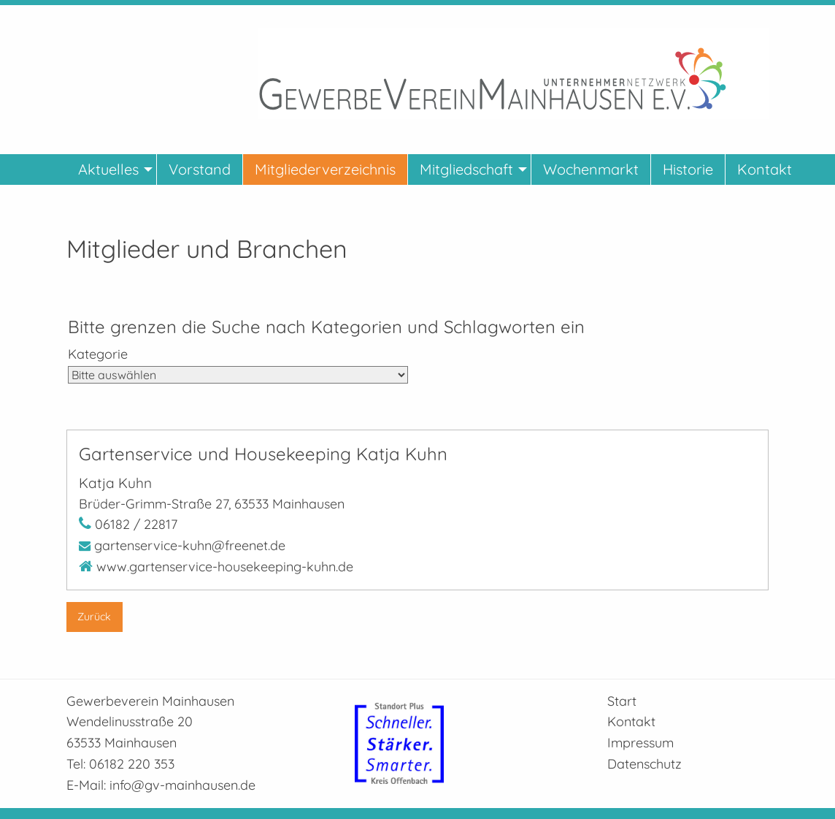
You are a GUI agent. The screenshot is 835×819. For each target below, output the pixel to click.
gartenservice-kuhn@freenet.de (189, 545)
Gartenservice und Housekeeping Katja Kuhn (263, 454)
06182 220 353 (131, 763)
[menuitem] (111, 169)
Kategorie (98, 354)
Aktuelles (108, 169)
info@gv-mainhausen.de (182, 785)
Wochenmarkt (591, 169)
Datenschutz (644, 763)
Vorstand (200, 169)
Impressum (640, 742)
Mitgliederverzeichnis (325, 169)
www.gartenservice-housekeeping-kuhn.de (224, 566)
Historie (688, 169)
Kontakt (764, 169)
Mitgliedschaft (466, 169)
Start (621, 701)
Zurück (94, 616)
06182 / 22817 (136, 524)
